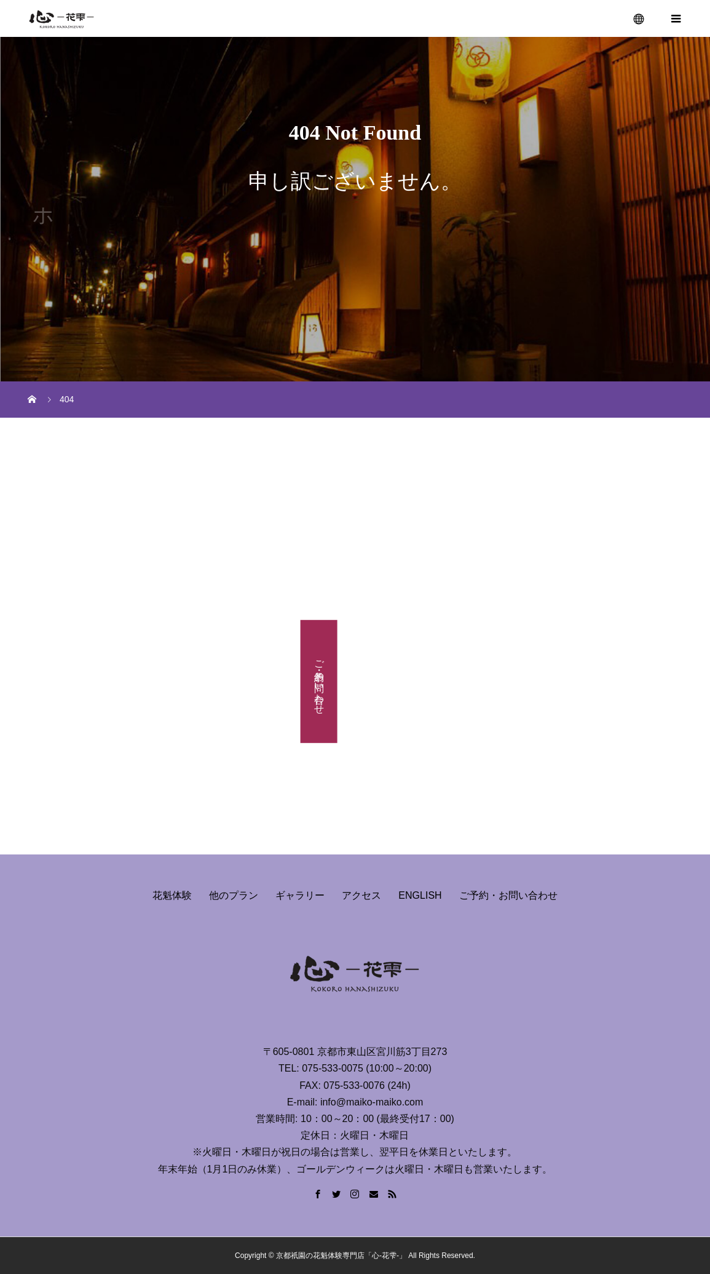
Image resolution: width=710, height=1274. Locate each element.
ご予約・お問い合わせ (319, 681)
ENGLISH (419, 895)
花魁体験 (172, 895)
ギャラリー (300, 895)
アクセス (361, 895)
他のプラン (233, 895)
